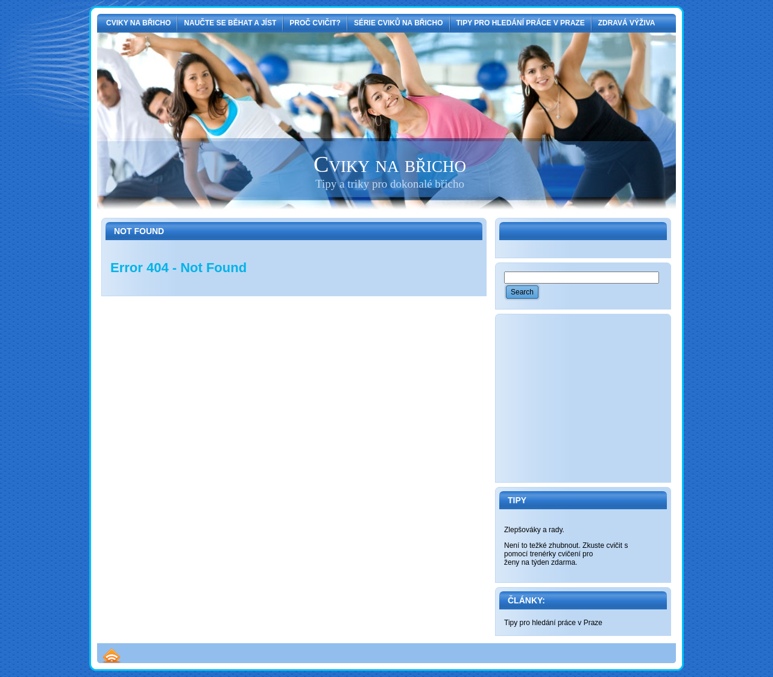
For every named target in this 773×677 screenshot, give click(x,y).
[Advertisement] (594, 398)
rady (555, 530)
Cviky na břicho (390, 164)
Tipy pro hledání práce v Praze (553, 622)
